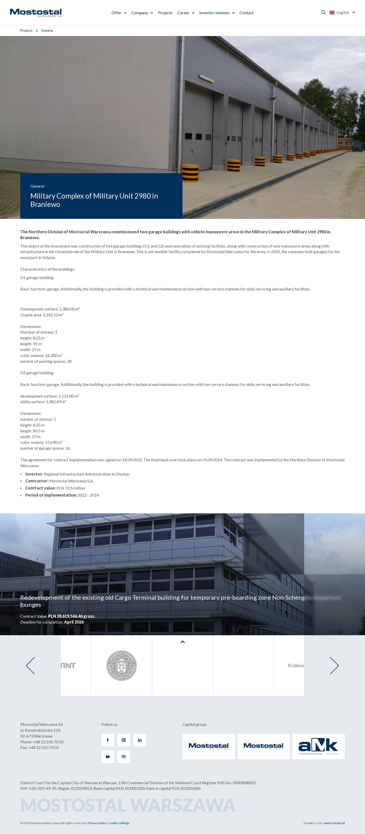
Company (139, 12)
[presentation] (30, 665)
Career (183, 12)
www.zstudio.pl (334, 823)
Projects (165, 12)
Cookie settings (119, 823)
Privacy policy (97, 823)
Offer (116, 12)
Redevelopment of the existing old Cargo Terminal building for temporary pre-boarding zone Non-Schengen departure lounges (180, 601)
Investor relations (214, 12)
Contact (247, 12)
